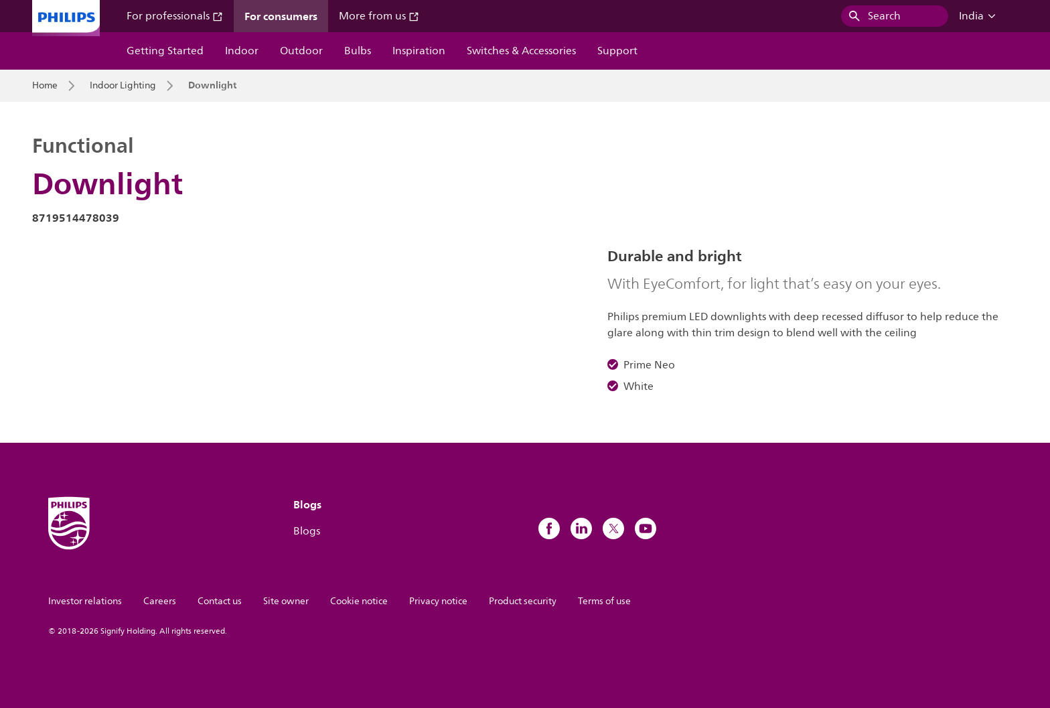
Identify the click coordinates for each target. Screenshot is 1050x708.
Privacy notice (438, 601)
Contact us (220, 601)
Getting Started (165, 51)
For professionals (175, 16)
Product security (522, 601)
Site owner (286, 601)
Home (45, 86)
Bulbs (357, 51)
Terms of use (604, 601)
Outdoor (301, 51)
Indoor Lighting (123, 86)
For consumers (280, 16)
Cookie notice (359, 601)
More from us (379, 16)
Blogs (306, 531)
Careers (159, 601)
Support (617, 51)
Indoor (241, 51)
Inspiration (418, 51)
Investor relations (85, 601)
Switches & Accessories (521, 51)
